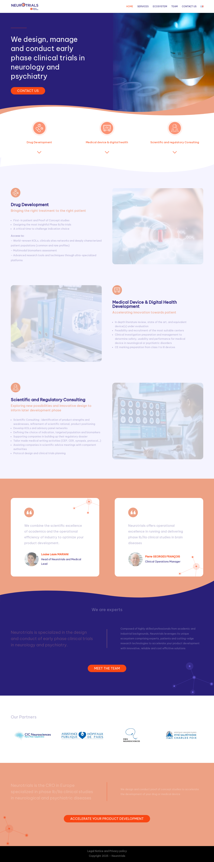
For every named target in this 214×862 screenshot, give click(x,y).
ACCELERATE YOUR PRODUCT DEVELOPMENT (107, 819)
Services (143, 6)
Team (174, 6)
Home (129, 6)
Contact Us (189, 6)
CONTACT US (28, 91)
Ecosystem (160, 6)
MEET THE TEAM (107, 668)
